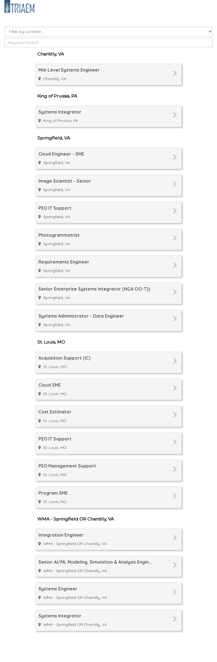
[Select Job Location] (108, 31)
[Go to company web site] (20, 6)
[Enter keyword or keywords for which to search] (108, 42)
